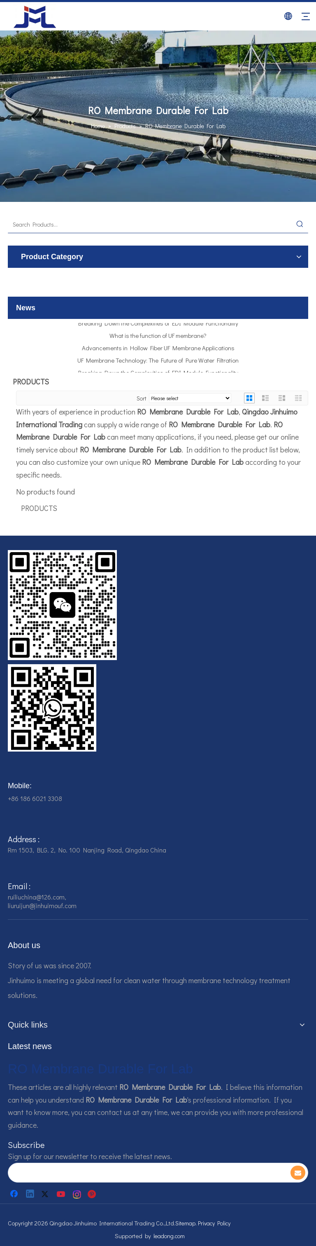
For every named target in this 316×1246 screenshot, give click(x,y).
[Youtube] (61, 1194)
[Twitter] (46, 1194)
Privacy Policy (214, 1223)
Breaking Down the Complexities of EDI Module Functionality (158, 324)
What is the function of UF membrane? (158, 337)
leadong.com (169, 1236)
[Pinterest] (93, 1194)
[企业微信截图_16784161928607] (52, 708)
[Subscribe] (297, 1173)
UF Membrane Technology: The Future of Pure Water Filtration (158, 361)
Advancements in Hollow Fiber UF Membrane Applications (158, 349)
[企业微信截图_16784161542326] (62, 605)
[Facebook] (14, 1194)
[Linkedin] (30, 1194)
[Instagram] (77, 1194)
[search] (143, 1172)
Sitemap (185, 1223)
